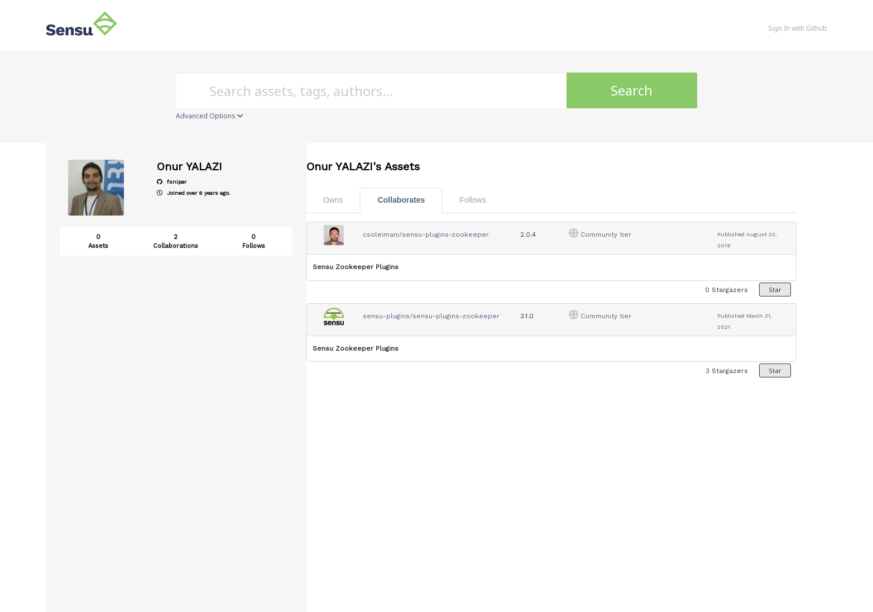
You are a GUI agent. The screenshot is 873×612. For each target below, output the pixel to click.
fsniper (171, 182)
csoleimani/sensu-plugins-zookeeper (426, 234)
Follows (472, 199)
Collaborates (401, 199)
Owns (333, 199)
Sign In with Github (797, 28)
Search (632, 90)
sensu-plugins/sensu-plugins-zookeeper (431, 316)
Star (775, 289)
